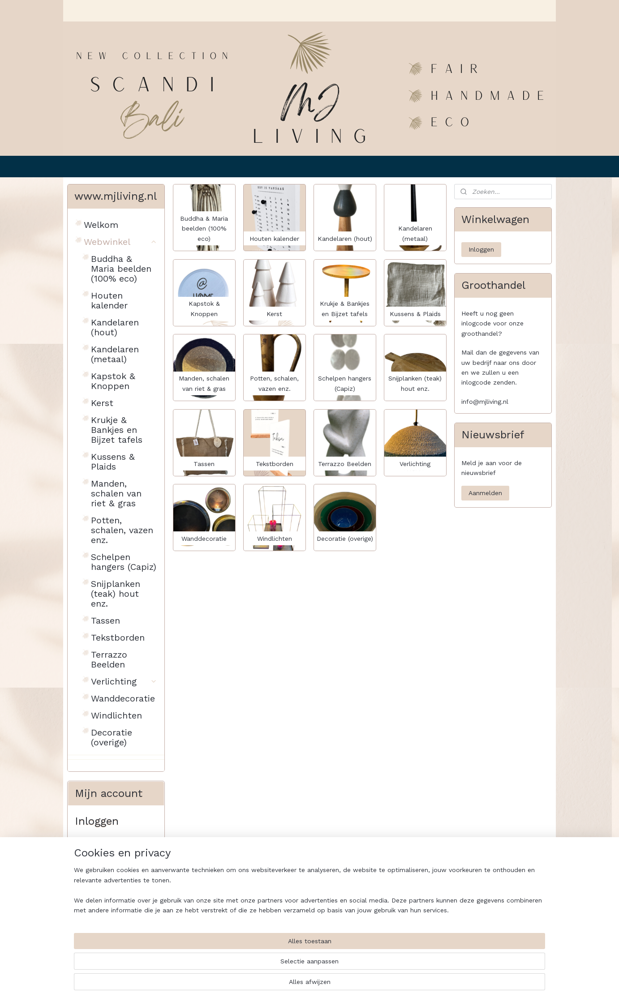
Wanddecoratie (123, 698)
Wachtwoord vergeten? (110, 945)
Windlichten (116, 715)
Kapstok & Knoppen (113, 381)
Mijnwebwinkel (414, 985)
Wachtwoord (95, 884)
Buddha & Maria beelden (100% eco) (121, 268)
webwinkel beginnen (333, 985)
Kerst (102, 403)
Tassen (105, 620)
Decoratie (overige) (111, 737)
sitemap (280, 985)
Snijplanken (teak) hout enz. (115, 593)
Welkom (101, 224)
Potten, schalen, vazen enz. (122, 530)
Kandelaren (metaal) (115, 354)
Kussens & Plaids (113, 461)
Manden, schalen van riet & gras (116, 493)
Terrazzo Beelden (109, 659)
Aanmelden (485, 492)
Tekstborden (118, 637)
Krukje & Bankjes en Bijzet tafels (116, 430)
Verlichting (124, 681)
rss (299, 985)
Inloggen (94, 923)
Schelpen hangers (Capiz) (123, 562)
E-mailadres (94, 848)
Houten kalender (109, 300)
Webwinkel (120, 241)
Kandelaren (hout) (115, 327)
